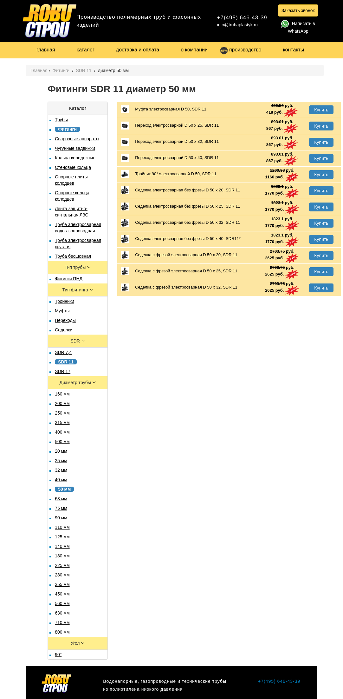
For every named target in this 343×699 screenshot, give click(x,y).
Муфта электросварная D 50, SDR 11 (163, 109)
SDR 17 (62, 371)
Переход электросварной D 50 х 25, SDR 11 (170, 126)
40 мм (61, 479)
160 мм (62, 393)
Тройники (64, 301)
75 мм (61, 508)
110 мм (62, 527)
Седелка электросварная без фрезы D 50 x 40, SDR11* (181, 239)
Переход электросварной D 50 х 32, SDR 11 (170, 142)
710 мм (62, 622)
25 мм (61, 460)
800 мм (62, 632)
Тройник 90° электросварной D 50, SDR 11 (169, 174)
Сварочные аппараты (77, 138)
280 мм (62, 574)
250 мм (62, 413)
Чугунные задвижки (75, 148)
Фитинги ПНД (68, 278)
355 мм (62, 584)
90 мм (61, 517)
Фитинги (62, 70)
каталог (85, 49)
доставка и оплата (137, 49)
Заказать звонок (298, 10)
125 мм (62, 536)
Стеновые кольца (73, 167)
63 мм (61, 498)
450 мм (62, 593)
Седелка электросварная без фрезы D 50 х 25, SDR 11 (180, 206)
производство (240, 49)
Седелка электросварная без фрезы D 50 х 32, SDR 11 (180, 223)
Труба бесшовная (73, 256)
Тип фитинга (75, 289)
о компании (194, 49)
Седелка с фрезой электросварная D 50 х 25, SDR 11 (179, 271)
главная (45, 49)
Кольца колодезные (75, 157)
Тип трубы (76, 267)
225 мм (62, 565)
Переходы (65, 320)
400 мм (62, 432)
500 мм (62, 441)
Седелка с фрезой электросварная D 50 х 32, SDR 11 (179, 287)
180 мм (62, 555)
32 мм (61, 470)
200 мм (62, 403)
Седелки (63, 329)
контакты (293, 49)
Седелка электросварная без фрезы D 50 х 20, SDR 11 (180, 190)
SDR (75, 340)
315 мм (62, 422)
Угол (76, 643)
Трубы (61, 119)
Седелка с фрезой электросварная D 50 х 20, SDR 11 (179, 255)
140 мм (62, 546)
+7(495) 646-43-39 (242, 18)
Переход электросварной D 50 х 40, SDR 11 (170, 158)
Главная (38, 70)
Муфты (62, 310)
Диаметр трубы (75, 382)
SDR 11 (84, 70)
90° (58, 654)
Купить (321, 109)
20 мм (61, 451)
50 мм (64, 489)
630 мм (62, 613)
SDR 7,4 (63, 352)
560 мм (62, 603)
